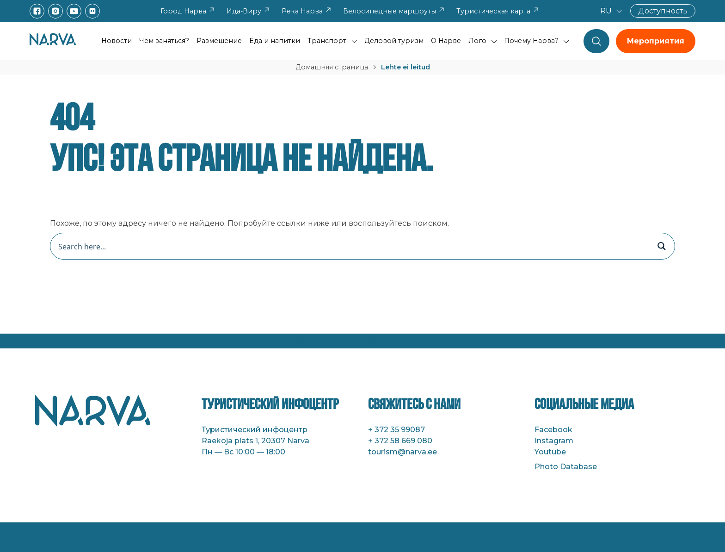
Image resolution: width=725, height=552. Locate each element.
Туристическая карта (498, 11)
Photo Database (566, 466)
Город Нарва (187, 11)
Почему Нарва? (531, 41)
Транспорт (326, 41)
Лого (477, 41)
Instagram (554, 440)
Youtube (550, 451)
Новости (116, 41)
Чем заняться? (164, 41)
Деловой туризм (394, 41)
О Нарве (446, 41)
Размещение (219, 41)
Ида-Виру (248, 11)
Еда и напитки (274, 41)
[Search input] (352, 246)
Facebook (553, 429)
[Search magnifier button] (661, 246)
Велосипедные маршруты (394, 11)
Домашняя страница (331, 67)
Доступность (663, 10)
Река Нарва (307, 11)
